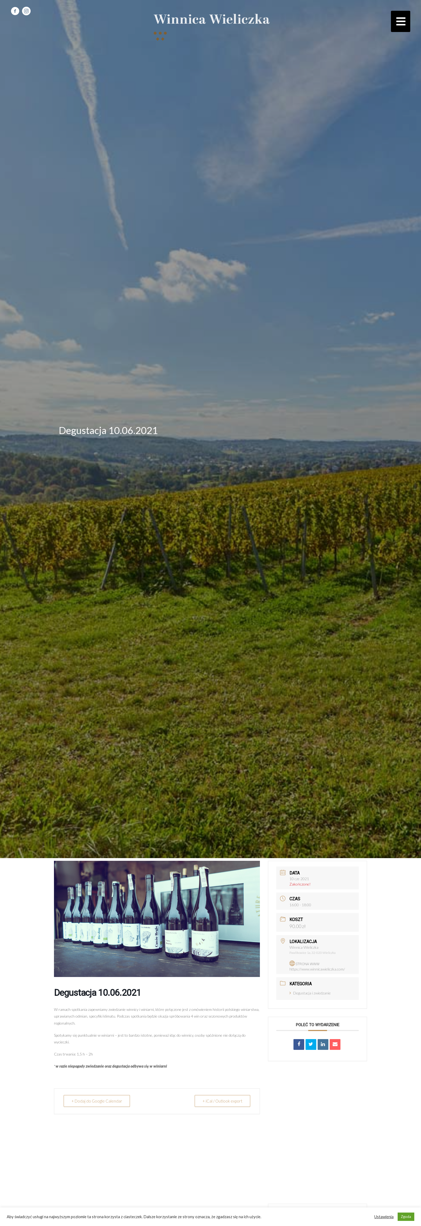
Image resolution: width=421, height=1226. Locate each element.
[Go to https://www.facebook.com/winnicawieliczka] (15, 11)
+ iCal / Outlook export (222, 1101)
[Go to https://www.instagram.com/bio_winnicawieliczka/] (26, 11)
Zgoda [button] (406, 1216)
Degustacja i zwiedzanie (310, 993)
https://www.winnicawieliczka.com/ (317, 969)
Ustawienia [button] (384, 1216)
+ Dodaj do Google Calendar (96, 1101)
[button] (400, 21)
